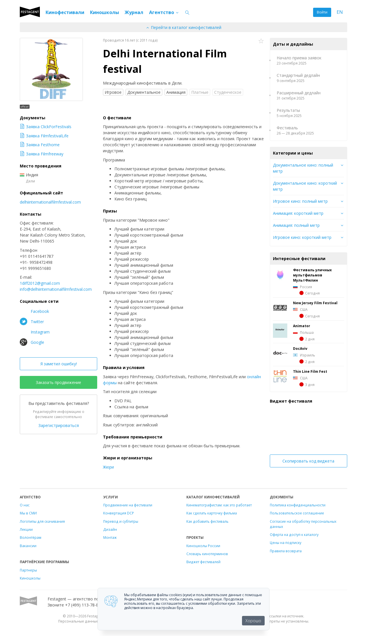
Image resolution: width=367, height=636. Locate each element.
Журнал (134, 12)
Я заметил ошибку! (58, 363)
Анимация (176, 92)
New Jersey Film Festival (315, 303)
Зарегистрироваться (58, 425)
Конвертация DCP (118, 513)
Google (32, 342)
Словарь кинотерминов (207, 553)
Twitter (32, 321)
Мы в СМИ (28, 513)
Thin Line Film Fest (310, 371)
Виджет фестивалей (203, 561)
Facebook (34, 311)
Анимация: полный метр (296, 225)
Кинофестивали (65, 12)
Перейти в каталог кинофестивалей (183, 27)
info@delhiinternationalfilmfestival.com (56, 289)
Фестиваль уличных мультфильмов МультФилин (312, 275)
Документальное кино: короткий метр (305, 186)
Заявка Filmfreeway (41, 154)
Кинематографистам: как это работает (219, 505)
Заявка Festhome (40, 144)
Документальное (144, 92)
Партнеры (28, 570)
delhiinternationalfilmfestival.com (50, 202)
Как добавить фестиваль (207, 521)
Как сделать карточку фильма (211, 513)
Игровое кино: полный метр (300, 201)
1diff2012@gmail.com (40, 283)
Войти (322, 12)
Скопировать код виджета (308, 461)
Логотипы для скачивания (42, 521)
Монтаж (110, 537)
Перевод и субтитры (120, 521)
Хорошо (253, 620)
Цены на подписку (285, 542)
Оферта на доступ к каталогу (294, 534)
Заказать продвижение (58, 382)
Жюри (108, 467)
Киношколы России (203, 545)
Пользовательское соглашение (297, 513)
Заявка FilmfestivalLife (44, 135)
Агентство (164, 12)
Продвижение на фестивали (127, 505)
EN (340, 12)
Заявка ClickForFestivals (45, 126)
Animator (301, 325)
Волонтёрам (30, 537)
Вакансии (28, 545)
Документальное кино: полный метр (303, 168)
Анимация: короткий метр (298, 213)
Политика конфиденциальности (297, 505)
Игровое (113, 92)
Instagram (35, 331)
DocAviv (300, 348)
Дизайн (110, 529)
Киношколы (104, 12)
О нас (25, 505)
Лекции (26, 529)
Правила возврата (286, 551)
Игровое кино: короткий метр (302, 237)
